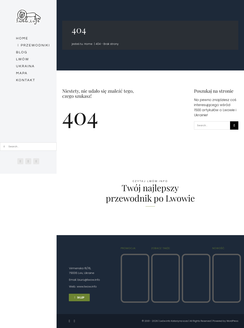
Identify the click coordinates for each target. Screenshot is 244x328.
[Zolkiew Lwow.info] (227, 256)
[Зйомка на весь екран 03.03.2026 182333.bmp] (28, 101)
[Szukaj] (234, 125)
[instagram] (28, 161)
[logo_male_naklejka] (28, 7)
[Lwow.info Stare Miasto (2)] (135, 256)
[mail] (36, 161)
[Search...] (212, 125)
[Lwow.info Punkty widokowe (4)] (166, 256)
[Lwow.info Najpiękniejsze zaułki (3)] (196, 256)
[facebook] (20, 161)
